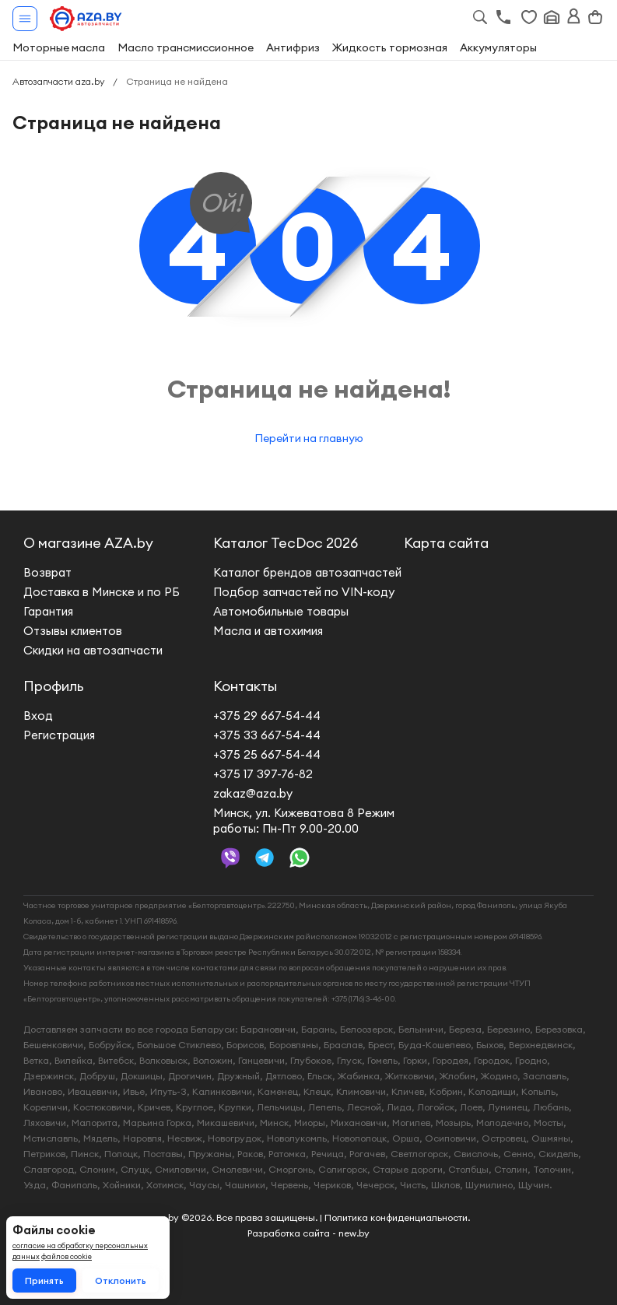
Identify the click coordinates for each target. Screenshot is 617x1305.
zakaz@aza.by (253, 793)
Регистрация (59, 735)
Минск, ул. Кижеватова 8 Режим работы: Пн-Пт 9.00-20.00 (303, 820)
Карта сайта (446, 543)
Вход (38, 715)
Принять (44, 1280)
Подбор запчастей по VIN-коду (303, 591)
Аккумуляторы (498, 47)
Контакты (245, 686)
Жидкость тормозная (389, 47)
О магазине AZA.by (88, 543)
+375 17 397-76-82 (263, 774)
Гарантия (48, 611)
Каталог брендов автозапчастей (307, 572)
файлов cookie (66, 1256)
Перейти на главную (308, 438)
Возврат (47, 572)
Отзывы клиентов (72, 630)
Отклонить (120, 1280)
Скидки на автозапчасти (93, 650)
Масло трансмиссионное (185, 47)
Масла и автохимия (268, 630)
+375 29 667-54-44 (267, 715)
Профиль (53, 686)
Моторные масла (58, 47)
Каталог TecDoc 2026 (285, 543)
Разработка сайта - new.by (308, 1233)
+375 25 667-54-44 (267, 754)
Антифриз (293, 47)
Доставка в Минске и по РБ (101, 591)
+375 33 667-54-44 (267, 735)
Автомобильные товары (281, 611)
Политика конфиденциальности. (397, 1217)
